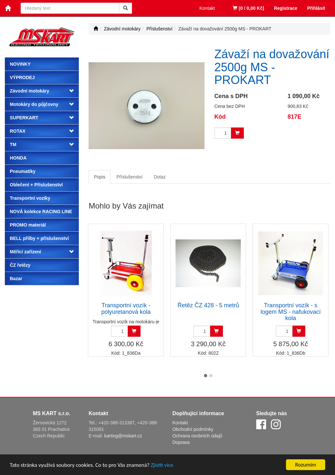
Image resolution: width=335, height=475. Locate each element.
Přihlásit (316, 8)
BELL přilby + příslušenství (39, 238)
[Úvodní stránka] (95, 28)
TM (13, 144)
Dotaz (160, 176)
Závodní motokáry (29, 90)
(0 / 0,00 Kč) (248, 8)
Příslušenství (129, 176)
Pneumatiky (23, 171)
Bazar (16, 278)
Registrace (285, 8)
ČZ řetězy (20, 265)
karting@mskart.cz (123, 435)
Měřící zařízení (25, 251)
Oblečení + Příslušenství (36, 184)
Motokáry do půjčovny (34, 104)
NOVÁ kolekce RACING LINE (41, 211)
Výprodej (22, 77)
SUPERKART (24, 117)
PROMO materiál (28, 225)
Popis (99, 176)
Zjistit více (162, 465)
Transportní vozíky (30, 198)
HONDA (18, 158)
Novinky (20, 64)
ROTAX (17, 131)
